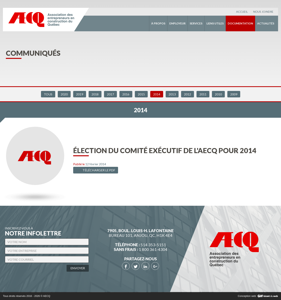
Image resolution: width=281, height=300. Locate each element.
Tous (48, 94)
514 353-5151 (153, 244)
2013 (172, 94)
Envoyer (77, 268)
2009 (233, 94)
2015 (141, 94)
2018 (95, 94)
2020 (64, 94)
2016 (125, 94)
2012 (187, 94)
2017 (110, 94)
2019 (79, 94)
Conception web (247, 296)
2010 (218, 94)
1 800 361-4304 (153, 249)
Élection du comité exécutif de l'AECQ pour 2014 (164, 150)
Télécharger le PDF (95, 170)
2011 (202, 94)
